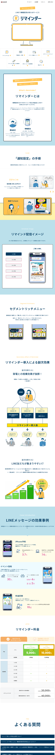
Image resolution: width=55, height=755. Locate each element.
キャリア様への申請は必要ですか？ (12, 737)
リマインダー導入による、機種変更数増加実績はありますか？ (19, 743)
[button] (27, 737)
